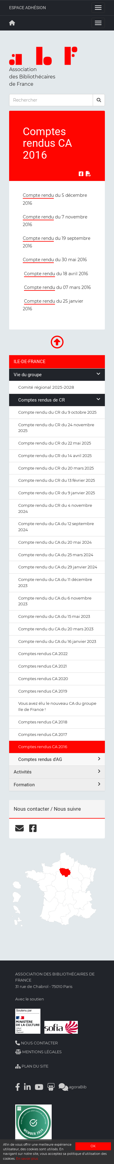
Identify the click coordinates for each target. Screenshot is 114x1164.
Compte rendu (38, 195)
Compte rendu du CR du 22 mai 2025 (54, 443)
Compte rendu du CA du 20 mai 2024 (55, 542)
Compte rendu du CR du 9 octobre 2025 (57, 412)
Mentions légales (38, 1052)
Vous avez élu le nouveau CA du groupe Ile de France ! (57, 706)
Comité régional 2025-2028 (46, 387)
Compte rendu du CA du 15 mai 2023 (54, 616)
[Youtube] (39, 1087)
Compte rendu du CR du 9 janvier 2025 (56, 492)
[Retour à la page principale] (12, 23)
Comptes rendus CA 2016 (42, 746)
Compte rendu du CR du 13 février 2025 (56, 480)
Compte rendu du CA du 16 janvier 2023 (57, 641)
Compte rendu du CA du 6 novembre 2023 (55, 601)
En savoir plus (27, 1159)
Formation (57, 784)
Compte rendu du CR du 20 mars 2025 (56, 468)
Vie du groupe (57, 374)
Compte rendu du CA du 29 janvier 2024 (57, 566)
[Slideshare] (51, 1087)
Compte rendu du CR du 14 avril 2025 (55, 455)
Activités (57, 772)
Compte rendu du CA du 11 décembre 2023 (55, 582)
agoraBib (73, 1087)
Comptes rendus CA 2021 (42, 666)
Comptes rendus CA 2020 (43, 678)
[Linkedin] (27, 1087)
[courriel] (19, 828)
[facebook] (33, 828)
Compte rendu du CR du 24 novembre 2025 (56, 427)
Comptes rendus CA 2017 (42, 734)
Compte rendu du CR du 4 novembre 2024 (55, 508)
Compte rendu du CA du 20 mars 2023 (55, 628)
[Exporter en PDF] (88, 174)
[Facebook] (17, 1087)
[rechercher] (99, 100)
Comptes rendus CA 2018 (42, 721)
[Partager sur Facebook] (81, 174)
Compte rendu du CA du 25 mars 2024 (55, 554)
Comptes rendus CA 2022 (42, 653)
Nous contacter (36, 1043)
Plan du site (31, 1066)
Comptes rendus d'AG (59, 759)
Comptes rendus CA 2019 (42, 691)
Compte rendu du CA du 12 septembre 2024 (56, 526)
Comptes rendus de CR (59, 400)
